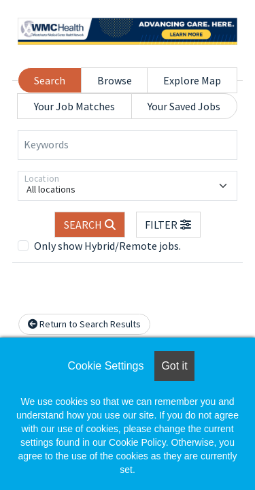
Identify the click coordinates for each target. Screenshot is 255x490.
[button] (168, 225)
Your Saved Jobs (184, 106)
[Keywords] (127, 145)
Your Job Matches (74, 106)
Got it (174, 366)
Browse (114, 80)
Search (49, 80)
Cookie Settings (105, 366)
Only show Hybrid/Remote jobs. (107, 245)
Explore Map (192, 80)
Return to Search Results (84, 324)
